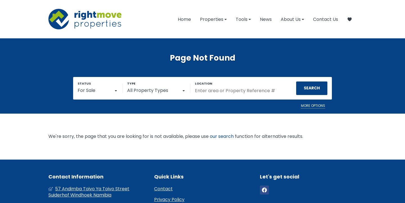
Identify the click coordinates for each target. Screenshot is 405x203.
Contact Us (325, 19)
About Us (292, 19)
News (266, 19)
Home (184, 19)
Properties (213, 19)
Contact (163, 189)
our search (222, 136)
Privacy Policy (169, 200)
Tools (243, 19)
